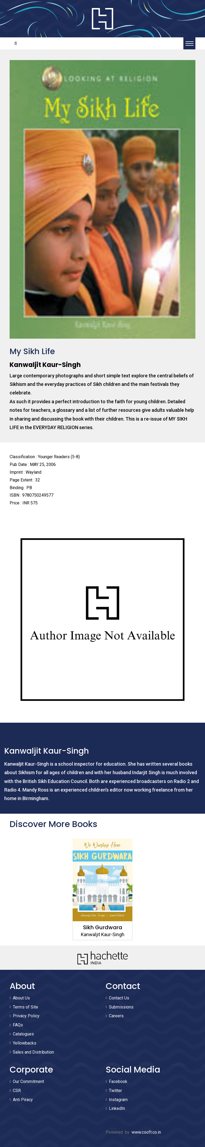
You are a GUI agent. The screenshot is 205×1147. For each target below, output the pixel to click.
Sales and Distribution (33, 1052)
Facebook (118, 1081)
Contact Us (119, 997)
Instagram (118, 1099)
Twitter (115, 1090)
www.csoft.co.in (146, 1132)
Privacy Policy (26, 1015)
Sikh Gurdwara (102, 927)
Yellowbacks (24, 1043)
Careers (116, 1015)
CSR (17, 1090)
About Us (21, 997)
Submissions (121, 1007)
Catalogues (23, 1034)
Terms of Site (25, 1007)
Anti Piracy (23, 1099)
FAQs (18, 1024)
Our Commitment (28, 1081)
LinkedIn (117, 1108)
